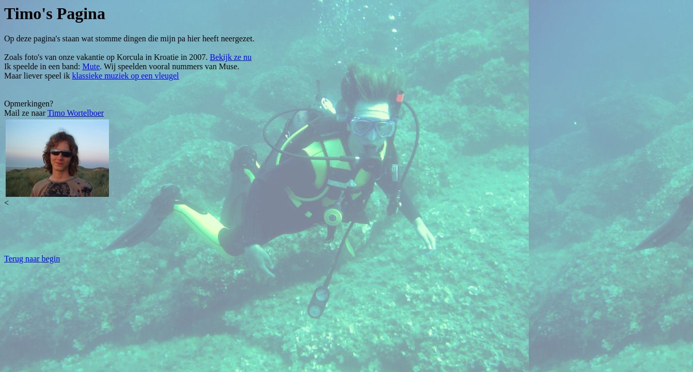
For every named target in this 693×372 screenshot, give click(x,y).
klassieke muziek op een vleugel (125, 75)
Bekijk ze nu (230, 57)
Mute (91, 66)
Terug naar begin (32, 258)
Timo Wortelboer (76, 113)
